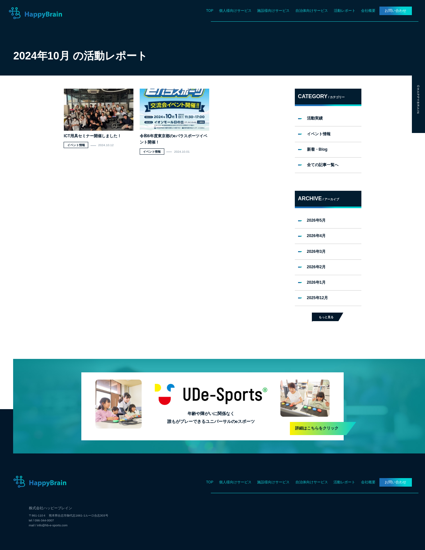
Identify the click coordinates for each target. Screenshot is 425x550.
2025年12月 (317, 298)
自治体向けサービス (311, 10)
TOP (209, 10)
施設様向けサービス (273, 10)
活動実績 (315, 118)
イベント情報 (319, 134)
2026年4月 (316, 235)
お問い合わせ (395, 10)
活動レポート (344, 10)
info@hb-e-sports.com (52, 525)
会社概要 (368, 10)
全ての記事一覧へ (322, 165)
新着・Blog (317, 149)
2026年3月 (316, 251)
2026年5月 (316, 220)
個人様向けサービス (235, 10)
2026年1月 (316, 282)
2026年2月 (316, 267)
